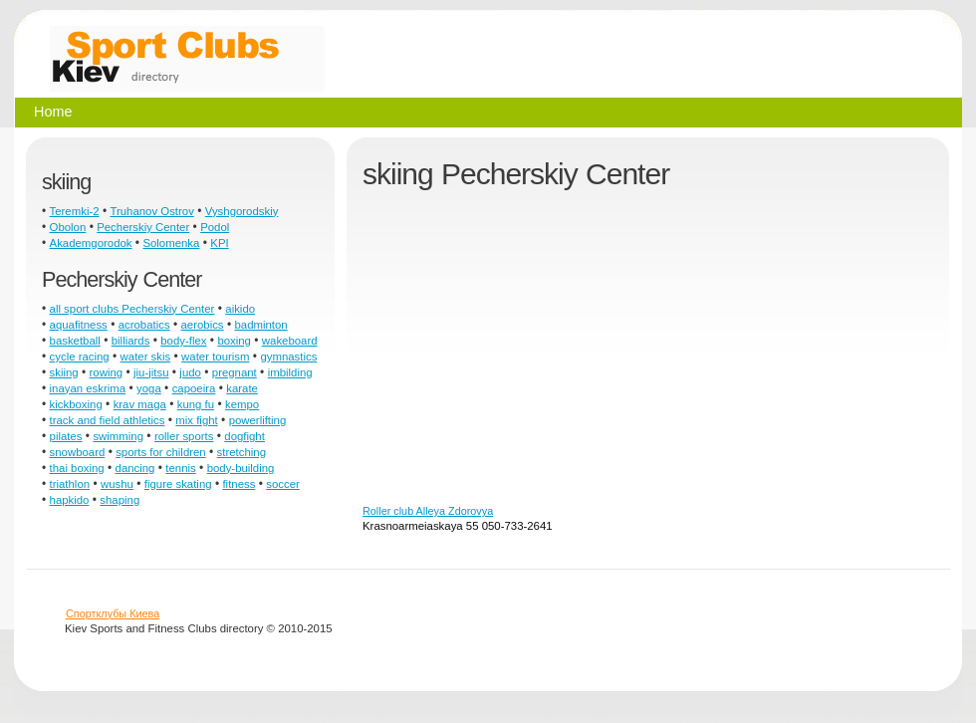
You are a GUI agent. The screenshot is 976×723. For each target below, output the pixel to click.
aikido (240, 309)
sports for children (161, 452)
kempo (242, 404)
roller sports (184, 436)
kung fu (195, 404)
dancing (135, 468)
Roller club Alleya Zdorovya (428, 511)
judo (190, 372)
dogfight (244, 436)
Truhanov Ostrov (151, 211)
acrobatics (144, 325)
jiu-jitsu (150, 372)
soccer (283, 484)
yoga (148, 388)
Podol (214, 227)
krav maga (140, 404)
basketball (75, 341)
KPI (219, 243)
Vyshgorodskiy (242, 211)
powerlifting (258, 420)
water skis (146, 356)
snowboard (78, 452)
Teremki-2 (75, 211)
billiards (131, 341)
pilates (66, 436)
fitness (238, 484)
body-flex (183, 341)
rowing (106, 372)
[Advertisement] (582, 354)
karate (242, 388)
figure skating (178, 484)
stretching (241, 452)
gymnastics (288, 356)
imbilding (290, 372)
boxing (234, 341)
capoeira (194, 388)
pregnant (234, 372)
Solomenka (170, 243)
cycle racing (80, 356)
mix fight (196, 420)
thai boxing (77, 468)
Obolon (68, 227)
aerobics (202, 325)
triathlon (70, 484)
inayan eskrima (88, 388)
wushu (117, 484)
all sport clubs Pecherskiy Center (132, 309)
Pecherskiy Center (143, 227)
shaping (119, 500)
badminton (260, 325)
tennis (180, 468)
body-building (241, 468)
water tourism (215, 356)
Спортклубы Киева (112, 613)
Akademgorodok (91, 243)
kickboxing (76, 404)
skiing (64, 372)
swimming (118, 436)
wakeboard (290, 341)
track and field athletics (107, 420)
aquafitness (79, 325)
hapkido (70, 500)
